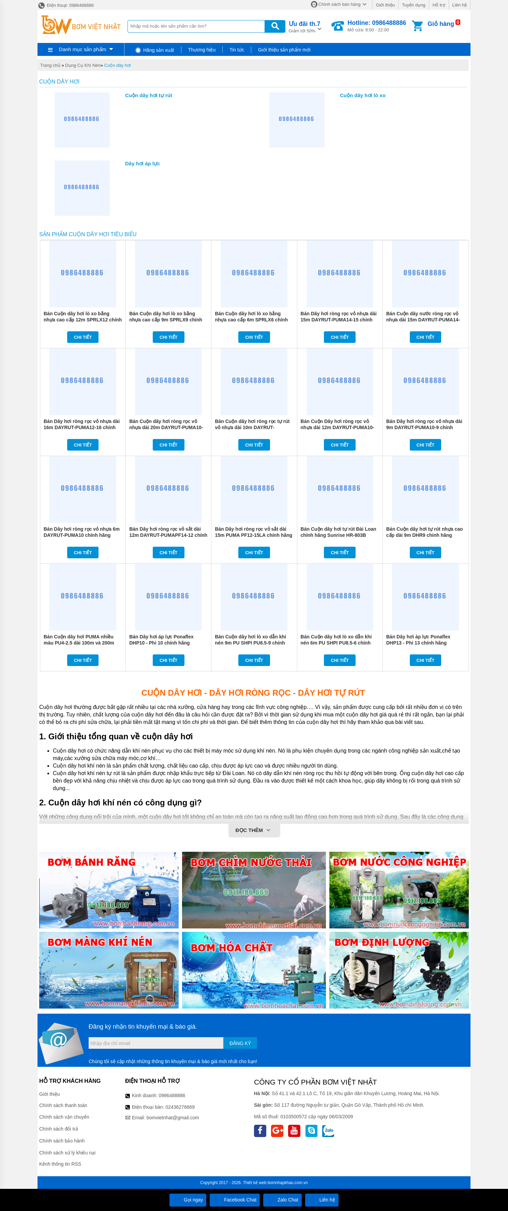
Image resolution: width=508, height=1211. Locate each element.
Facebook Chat (234, 1199)
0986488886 (172, 1095)
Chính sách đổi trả (58, 1129)
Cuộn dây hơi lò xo (363, 95)
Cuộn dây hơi (117, 65)
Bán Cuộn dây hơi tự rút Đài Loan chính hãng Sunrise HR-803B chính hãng (338, 535)
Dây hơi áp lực (142, 163)
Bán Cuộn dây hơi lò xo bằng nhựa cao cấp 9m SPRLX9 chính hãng (165, 320)
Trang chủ (50, 65)
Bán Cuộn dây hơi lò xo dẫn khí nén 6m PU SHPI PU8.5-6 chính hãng (336, 643)
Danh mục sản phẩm (82, 49)
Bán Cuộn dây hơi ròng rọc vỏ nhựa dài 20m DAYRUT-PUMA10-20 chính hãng (166, 427)
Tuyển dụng (413, 4)
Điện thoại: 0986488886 (66, 5)
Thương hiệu (201, 49)
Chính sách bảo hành (62, 1141)
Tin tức (236, 49)
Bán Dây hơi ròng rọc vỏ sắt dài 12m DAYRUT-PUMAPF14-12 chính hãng (168, 535)
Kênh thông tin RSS (60, 1164)
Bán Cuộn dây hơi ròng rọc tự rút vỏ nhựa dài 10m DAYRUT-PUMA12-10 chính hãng (252, 427)
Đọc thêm (254, 831)
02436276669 (180, 1107)
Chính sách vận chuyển (64, 1117)
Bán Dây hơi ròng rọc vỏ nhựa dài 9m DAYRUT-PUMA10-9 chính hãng (424, 427)
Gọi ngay (188, 1199)
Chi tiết (83, 337)
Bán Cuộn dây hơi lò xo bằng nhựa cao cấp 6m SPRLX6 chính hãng (251, 320)
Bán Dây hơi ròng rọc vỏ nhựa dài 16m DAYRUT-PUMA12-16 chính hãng (82, 427)
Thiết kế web (255, 1182)
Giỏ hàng (441, 23)
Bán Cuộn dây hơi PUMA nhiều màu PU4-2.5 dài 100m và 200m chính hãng (79, 643)
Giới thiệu (385, 4)
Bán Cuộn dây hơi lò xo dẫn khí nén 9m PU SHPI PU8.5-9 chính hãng (250, 643)
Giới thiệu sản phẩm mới (284, 49)
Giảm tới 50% (304, 26)
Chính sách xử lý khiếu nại (67, 1152)
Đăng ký (240, 1043)
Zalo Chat (282, 1199)
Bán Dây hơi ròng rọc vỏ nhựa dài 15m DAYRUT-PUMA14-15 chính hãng (339, 320)
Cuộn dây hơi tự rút (148, 95)
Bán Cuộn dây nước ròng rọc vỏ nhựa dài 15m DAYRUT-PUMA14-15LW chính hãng (423, 320)
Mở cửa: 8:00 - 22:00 (376, 25)
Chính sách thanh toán (63, 1105)
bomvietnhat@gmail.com (173, 1117)
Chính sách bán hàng (339, 4)
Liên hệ (459, 4)
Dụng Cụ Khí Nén (82, 65)
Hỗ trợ (439, 4)
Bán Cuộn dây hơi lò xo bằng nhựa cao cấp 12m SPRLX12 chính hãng (83, 320)
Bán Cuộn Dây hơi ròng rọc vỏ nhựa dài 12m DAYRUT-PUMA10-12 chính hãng (337, 427)
